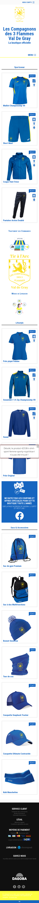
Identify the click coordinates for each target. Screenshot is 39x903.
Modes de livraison (19, 813)
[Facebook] (15, 888)
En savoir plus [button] (13, 897)
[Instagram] (24, 888)
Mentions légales (19, 822)
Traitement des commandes (20, 812)
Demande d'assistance (19, 815)
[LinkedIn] (19, 888)
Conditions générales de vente (19, 824)
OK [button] (19, 901)
